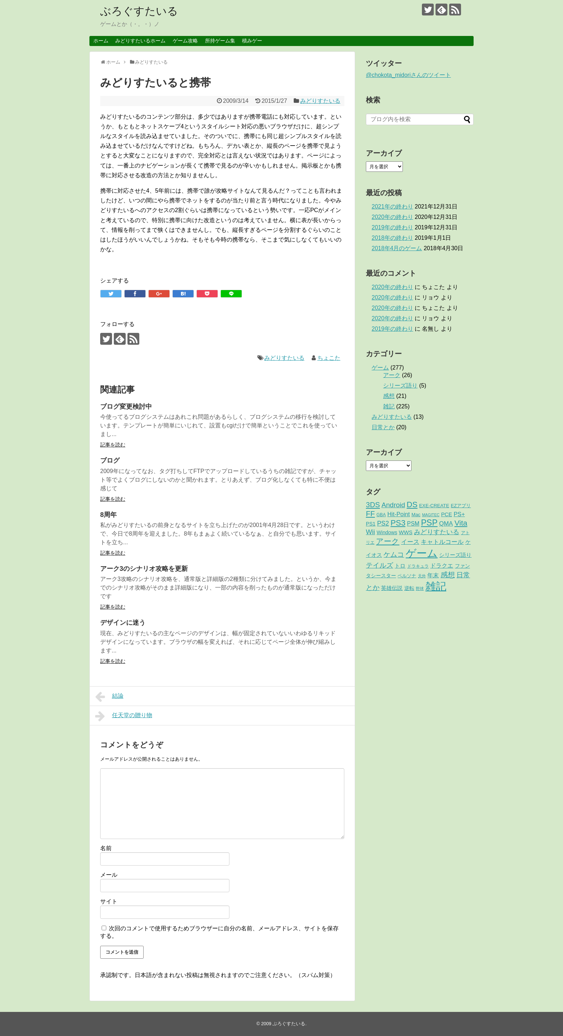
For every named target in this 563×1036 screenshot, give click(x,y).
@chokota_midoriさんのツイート (408, 75)
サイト (108, 901)
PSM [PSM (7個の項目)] (413, 524)
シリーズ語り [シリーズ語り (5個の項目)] (455, 555)
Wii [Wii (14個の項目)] (370, 532)
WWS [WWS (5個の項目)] (406, 532)
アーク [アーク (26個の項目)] (387, 541)
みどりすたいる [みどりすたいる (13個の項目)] (436, 532)
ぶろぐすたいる (139, 11)
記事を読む (112, 445)
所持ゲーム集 (220, 40)
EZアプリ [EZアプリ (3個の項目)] (461, 505)
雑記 (389, 406)
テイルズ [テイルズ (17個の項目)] (379, 565)
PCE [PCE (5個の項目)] (446, 514)
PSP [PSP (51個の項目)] (429, 522)
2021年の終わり (392, 206)
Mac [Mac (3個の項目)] (415, 514)
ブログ (110, 460)
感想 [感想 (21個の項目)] (448, 575)
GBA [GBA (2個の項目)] (381, 514)
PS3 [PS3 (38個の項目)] (398, 522)
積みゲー (252, 40)
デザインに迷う (122, 622)
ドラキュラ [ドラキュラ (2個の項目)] (418, 566)
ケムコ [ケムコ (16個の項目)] (393, 554)
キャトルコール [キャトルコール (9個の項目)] (442, 541)
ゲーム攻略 (185, 40)
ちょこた (328, 358)
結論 (109, 696)
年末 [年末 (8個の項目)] (433, 575)
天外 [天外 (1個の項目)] (422, 576)
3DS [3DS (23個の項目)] (373, 505)
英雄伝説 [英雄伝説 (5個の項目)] (392, 588)
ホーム (100, 40)
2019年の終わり (392, 227)
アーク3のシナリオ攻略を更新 (144, 568)
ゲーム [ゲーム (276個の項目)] (422, 553)
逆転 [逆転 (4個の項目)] (409, 588)
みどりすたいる (320, 101)
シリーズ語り (400, 385)
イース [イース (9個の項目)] (410, 541)
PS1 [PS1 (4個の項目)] (371, 524)
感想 (389, 396)
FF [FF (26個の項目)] (370, 513)
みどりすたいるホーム (140, 40)
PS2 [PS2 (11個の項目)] (383, 523)
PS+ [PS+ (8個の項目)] (459, 514)
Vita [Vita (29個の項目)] (461, 523)
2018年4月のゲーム (397, 248)
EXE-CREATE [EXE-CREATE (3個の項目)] (434, 505)
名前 (106, 848)
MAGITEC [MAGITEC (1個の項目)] (430, 515)
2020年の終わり (392, 217)
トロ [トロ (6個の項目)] (400, 566)
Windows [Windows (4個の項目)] (387, 532)
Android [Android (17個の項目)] (393, 505)
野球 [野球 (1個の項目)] (420, 588)
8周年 (108, 514)
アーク (391, 375)
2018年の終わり (392, 238)
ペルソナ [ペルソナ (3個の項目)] (406, 575)
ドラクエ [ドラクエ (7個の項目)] (441, 566)
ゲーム (380, 368)
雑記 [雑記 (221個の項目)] (435, 586)
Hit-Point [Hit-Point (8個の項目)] (398, 514)
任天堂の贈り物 (123, 716)
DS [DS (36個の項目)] (412, 504)
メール (108, 875)
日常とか (383, 427)
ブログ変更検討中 (126, 406)
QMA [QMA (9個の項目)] (446, 523)
